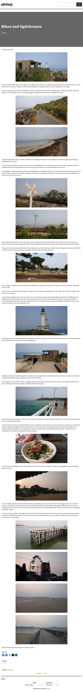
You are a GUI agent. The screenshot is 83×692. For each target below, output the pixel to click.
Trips (34, 683)
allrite (48, 688)
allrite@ (7, 4)
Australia (10, 670)
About (3, 679)
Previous (39, 673)
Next (45, 673)
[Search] (79, 4)
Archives (49, 683)
